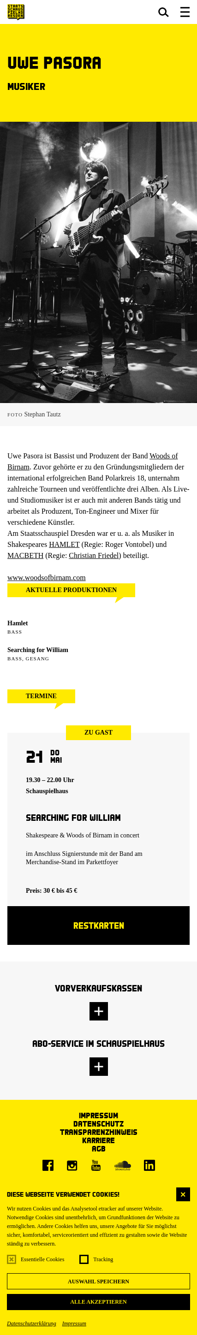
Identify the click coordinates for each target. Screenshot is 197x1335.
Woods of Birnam (89, 835)
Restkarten (98, 925)
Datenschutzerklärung (31, 1323)
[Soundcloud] (122, 1165)
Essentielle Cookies (42, 1259)
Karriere (98, 1140)
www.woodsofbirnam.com (46, 577)
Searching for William (37, 650)
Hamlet (17, 623)
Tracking (103, 1259)
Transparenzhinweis (98, 1132)
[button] (163, 12)
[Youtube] (95, 1165)
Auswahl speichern (98, 1281)
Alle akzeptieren (98, 1302)
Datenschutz (98, 1123)
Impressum (74, 1323)
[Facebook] (48, 1165)
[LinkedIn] (149, 1165)
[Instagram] (72, 1165)
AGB (99, 1148)
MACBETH (25, 555)
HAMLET (64, 544)
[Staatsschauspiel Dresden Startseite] (15, 12)
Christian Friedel (94, 555)
